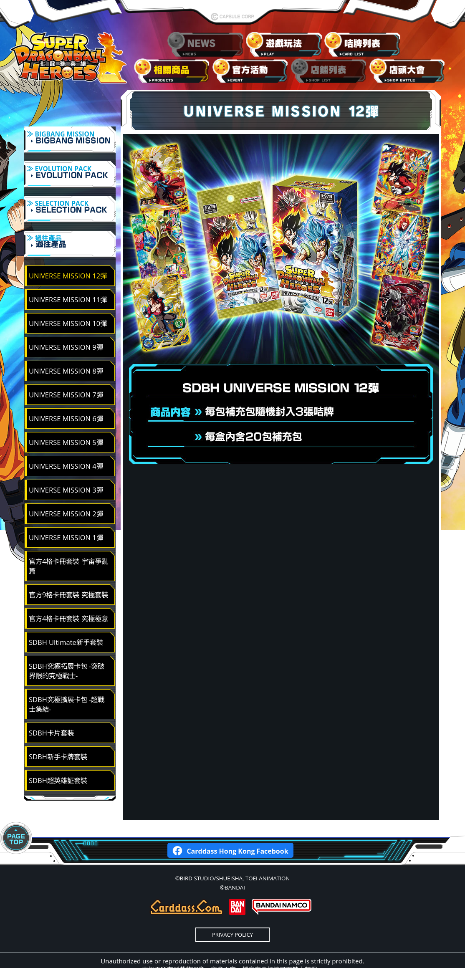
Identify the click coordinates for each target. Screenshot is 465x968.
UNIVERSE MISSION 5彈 (66, 420)
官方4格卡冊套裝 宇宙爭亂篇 (68, 544)
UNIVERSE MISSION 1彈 (66, 515)
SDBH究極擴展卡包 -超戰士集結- (66, 682)
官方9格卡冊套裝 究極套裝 (68, 572)
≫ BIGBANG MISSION (70, 141)
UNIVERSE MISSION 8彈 (66, 349)
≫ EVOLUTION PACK (70, 170)
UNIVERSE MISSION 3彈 (66, 468)
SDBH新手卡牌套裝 (58, 734)
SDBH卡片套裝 (51, 710)
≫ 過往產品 (70, 228)
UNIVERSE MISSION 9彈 (66, 325)
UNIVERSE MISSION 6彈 (66, 396)
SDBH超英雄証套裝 (58, 758)
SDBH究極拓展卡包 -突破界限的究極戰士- (66, 648)
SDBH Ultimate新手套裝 (66, 620)
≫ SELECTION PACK (70, 199)
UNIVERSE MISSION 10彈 (68, 301)
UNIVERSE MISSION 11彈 (68, 277)
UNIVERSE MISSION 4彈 (66, 444)
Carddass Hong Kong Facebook (230, 828)
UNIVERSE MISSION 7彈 (66, 372)
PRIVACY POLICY (232, 912)
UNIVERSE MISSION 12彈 (68, 253)
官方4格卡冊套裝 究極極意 (68, 596)
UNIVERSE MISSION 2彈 (66, 491)
